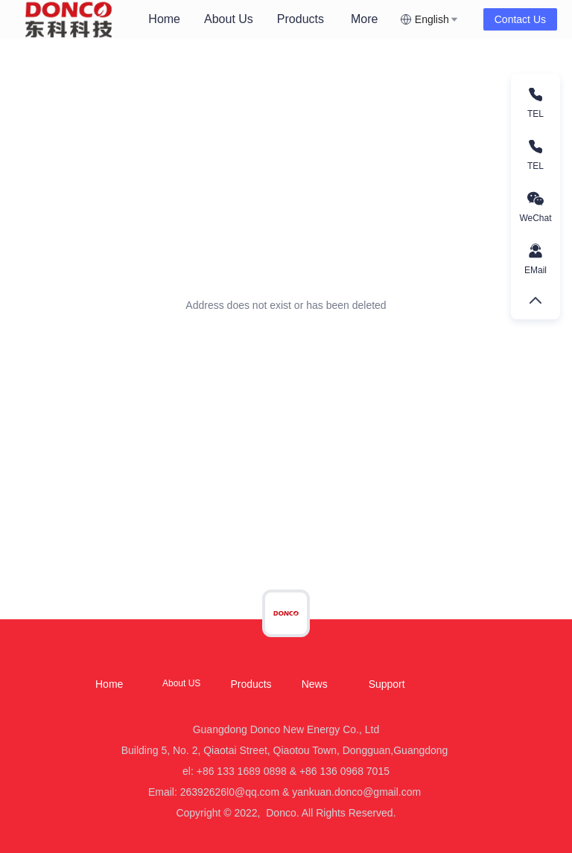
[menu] (268, 19)
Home (164, 19)
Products (300, 19)
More (364, 19)
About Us (228, 19)
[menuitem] (164, 19)
